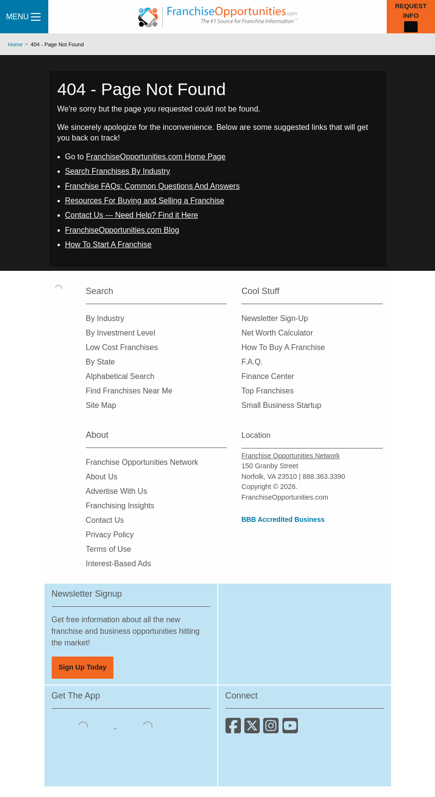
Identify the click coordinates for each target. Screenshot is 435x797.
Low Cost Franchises (122, 347)
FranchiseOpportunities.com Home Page (155, 157)
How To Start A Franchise (108, 244)
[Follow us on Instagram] (272, 729)
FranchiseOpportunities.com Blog (122, 230)
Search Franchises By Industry (117, 171)
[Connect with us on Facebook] (234, 729)
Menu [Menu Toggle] (23, 17)
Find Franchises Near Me (129, 391)
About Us (102, 477)
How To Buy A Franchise (283, 347)
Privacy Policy (110, 535)
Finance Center (267, 376)
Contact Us (105, 520)
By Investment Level (120, 333)
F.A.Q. (252, 362)
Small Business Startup (281, 405)
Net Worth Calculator (277, 333)
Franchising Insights (120, 506)
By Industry (105, 318)
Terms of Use (108, 549)
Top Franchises (267, 391)
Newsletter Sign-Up (274, 318)
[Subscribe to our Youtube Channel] (290, 729)
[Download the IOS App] (84, 725)
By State (100, 362)
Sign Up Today (82, 667)
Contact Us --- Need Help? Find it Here (131, 215)
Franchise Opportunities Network (142, 462)
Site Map (101, 405)
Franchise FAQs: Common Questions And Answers (152, 186)
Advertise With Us (116, 491)
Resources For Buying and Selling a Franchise (145, 200)
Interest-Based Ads (118, 563)
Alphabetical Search (120, 376)
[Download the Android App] (147, 725)
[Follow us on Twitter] (253, 729)
